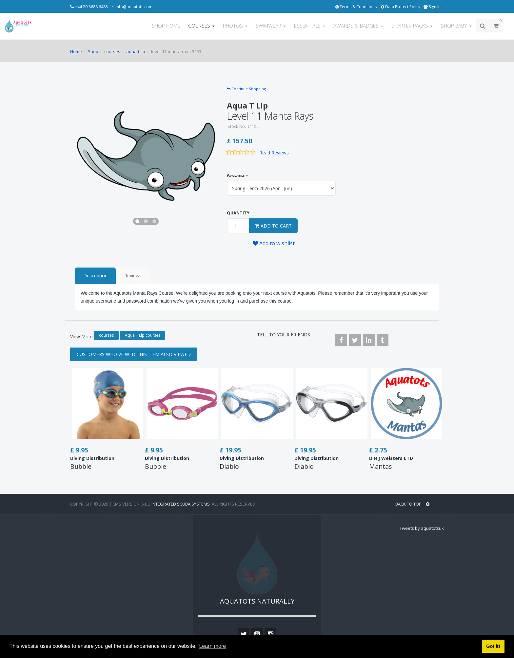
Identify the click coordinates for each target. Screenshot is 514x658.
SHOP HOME (166, 25)
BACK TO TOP (412, 504)
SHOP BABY (456, 25)
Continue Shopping (246, 88)
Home (76, 51)
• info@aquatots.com (132, 7)
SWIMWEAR (271, 25)
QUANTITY (238, 213)
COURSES (201, 25)
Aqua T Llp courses (142, 335)
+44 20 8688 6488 (92, 7)
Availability (237, 175)
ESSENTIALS (309, 25)
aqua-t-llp (135, 51)
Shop (93, 51)
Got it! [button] (493, 646)
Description (95, 275)
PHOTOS (235, 25)
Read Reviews (274, 153)
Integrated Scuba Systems (180, 504)
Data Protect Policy (400, 7)
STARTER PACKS (412, 25)
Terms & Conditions (356, 7)
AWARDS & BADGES (358, 25)
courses (112, 51)
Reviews (133, 275)
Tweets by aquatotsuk (422, 528)
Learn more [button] (212, 646)
